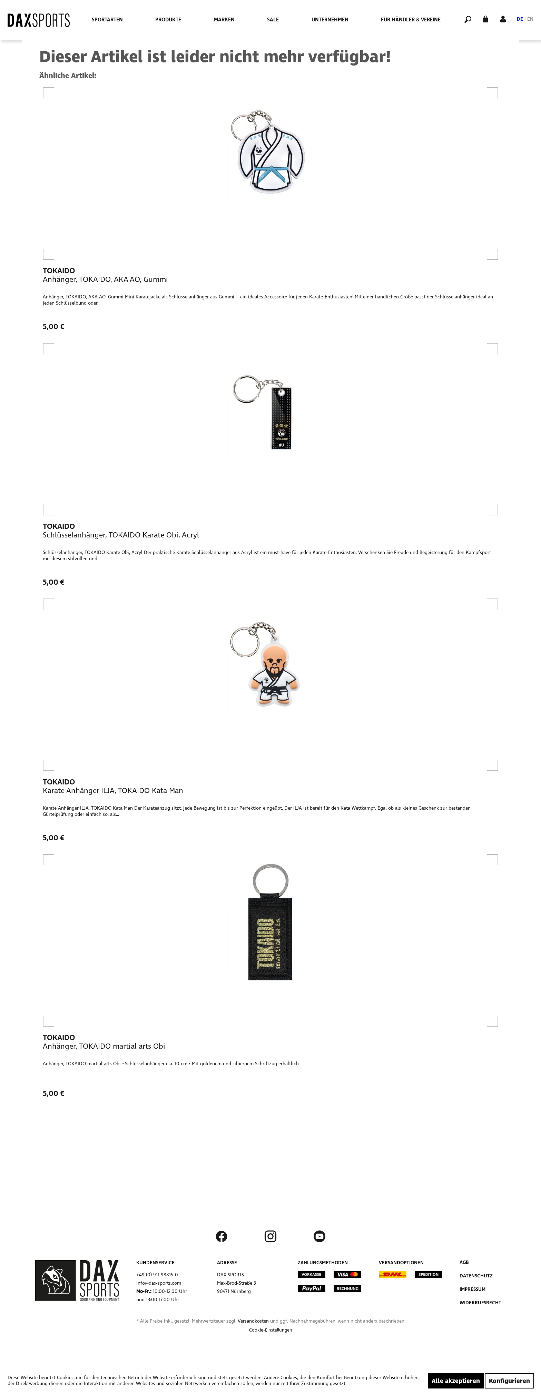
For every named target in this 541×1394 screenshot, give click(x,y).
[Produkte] (168, 20)
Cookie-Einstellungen (270, 1330)
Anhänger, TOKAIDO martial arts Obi (104, 1046)
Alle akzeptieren (456, 1381)
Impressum (472, 1289)
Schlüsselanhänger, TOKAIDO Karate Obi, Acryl (121, 535)
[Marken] (224, 20)
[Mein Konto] (503, 18)
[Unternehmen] (330, 20)
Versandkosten (253, 1321)
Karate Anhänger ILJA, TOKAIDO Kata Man (113, 790)
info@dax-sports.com (158, 1283)
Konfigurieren (509, 1381)
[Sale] (273, 20)
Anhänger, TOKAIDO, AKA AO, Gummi (105, 279)
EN (530, 19)
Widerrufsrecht (480, 1303)
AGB (464, 1262)
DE (520, 19)
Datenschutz (476, 1276)
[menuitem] (107, 20)
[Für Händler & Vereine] (410, 20)
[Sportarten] (107, 20)
